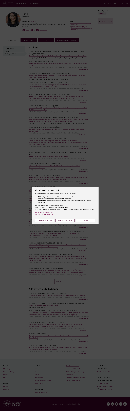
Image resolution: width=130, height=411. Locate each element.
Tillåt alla (85, 220)
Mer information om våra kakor (44, 212)
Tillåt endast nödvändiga (44, 220)
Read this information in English (44, 214)
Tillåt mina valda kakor (65, 220)
